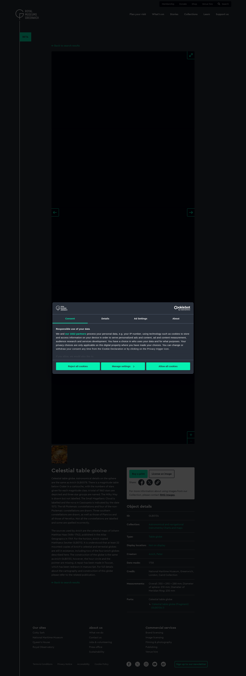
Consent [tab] (70, 318)
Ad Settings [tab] (140, 318)
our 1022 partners (75, 333)
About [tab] (176, 318)
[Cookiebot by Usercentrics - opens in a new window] (176, 308)
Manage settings (123, 366)
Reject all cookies (78, 366)
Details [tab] (105, 318)
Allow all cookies (168, 366)
